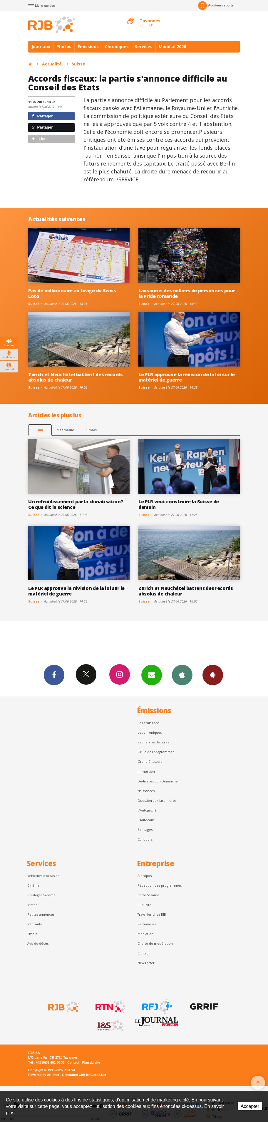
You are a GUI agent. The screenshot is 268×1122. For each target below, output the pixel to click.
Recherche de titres (153, 742)
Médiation (145, 934)
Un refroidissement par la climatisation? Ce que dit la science (75, 504)
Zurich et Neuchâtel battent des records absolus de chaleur (75, 377)
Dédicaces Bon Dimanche (158, 781)
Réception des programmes (160, 885)
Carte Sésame (148, 895)
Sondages (145, 829)
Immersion (146, 771)
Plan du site (91, 1062)
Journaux (40, 46)
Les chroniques (150, 732)
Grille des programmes (156, 752)
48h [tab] (40, 430)
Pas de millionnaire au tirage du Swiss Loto (72, 293)
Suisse (78, 64)
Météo (32, 905)
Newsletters (151, 675)
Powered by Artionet (43, 1075)
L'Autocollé (146, 820)
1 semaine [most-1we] (65, 430)
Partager (42, 116)
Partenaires (147, 924)
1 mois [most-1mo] (91, 430)
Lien (39, 138)
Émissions (88, 46)
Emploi (32, 934)
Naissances (146, 791)
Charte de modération (155, 943)
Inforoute (34, 924)
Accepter (250, 1106)
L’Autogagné (147, 810)
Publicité (144, 905)
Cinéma (33, 885)
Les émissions (148, 723)
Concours (145, 839)
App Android (212, 675)
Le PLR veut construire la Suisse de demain (178, 504)
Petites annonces (40, 914)
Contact (144, 953)
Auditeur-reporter (216, 5)
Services (144, 46)
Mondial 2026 (172, 46)
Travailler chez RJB (152, 914)
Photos (63, 46)
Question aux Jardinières (157, 800)
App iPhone (182, 675)
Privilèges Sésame (41, 895)
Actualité (52, 64)
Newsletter (146, 963)
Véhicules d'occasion (43, 876)
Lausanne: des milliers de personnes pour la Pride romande (186, 293)
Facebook (54, 675)
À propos (145, 876)
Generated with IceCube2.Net (84, 1075)
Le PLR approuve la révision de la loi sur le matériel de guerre (186, 377)
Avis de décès (37, 943)
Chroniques (117, 46)
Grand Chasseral (150, 761)
